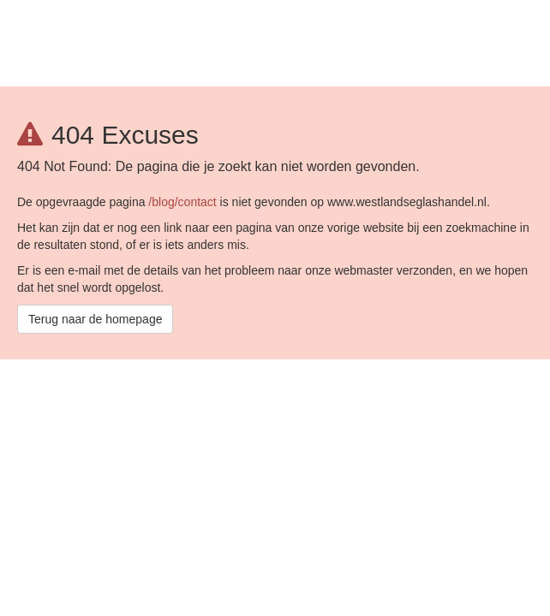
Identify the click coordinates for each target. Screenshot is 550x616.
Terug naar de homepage (95, 319)
